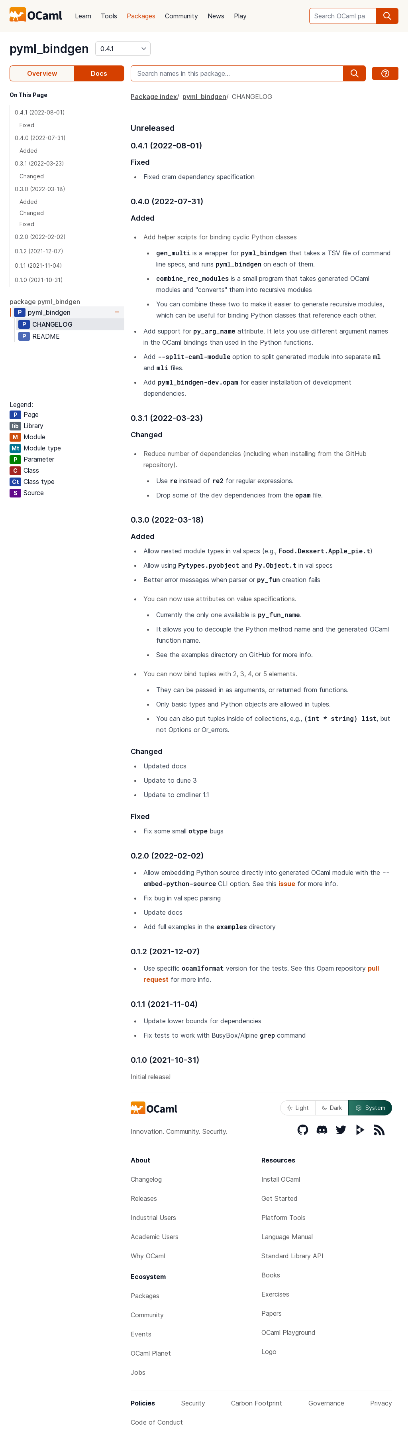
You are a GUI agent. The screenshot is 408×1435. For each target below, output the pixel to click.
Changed (32, 176)
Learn (83, 16)
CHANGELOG (52, 324)
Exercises (275, 1294)
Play (240, 16)
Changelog (146, 1179)
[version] (123, 48)
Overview (42, 73)
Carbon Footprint (256, 1403)
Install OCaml (280, 1179)
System (370, 1107)
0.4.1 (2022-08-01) (40, 112)
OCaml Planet (151, 1353)
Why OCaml (148, 1256)
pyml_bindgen (49, 48)
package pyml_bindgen (45, 302)
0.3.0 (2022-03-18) (40, 189)
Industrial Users (153, 1218)
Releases (144, 1198)
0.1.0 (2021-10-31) (39, 279)
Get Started (279, 1198)
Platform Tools (283, 1218)
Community (181, 16)
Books (270, 1275)
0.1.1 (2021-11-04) (38, 265)
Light (298, 1107)
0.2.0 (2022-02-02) (40, 236)
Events (141, 1334)
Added (28, 150)
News (216, 16)
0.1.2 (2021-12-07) (39, 251)
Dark (332, 1107)
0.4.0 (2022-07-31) (40, 137)
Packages (141, 16)
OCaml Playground (288, 1332)
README (46, 336)
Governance (326, 1403)
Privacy (381, 1403)
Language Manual (287, 1237)
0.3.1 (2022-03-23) (39, 163)
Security (193, 1403)
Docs (99, 73)
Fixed (27, 125)
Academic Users (154, 1237)
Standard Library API (292, 1256)
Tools (109, 16)
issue (287, 884)
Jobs (138, 1372)
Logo (269, 1352)
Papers (271, 1313)
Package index (154, 97)
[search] (387, 16)
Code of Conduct (157, 1422)
